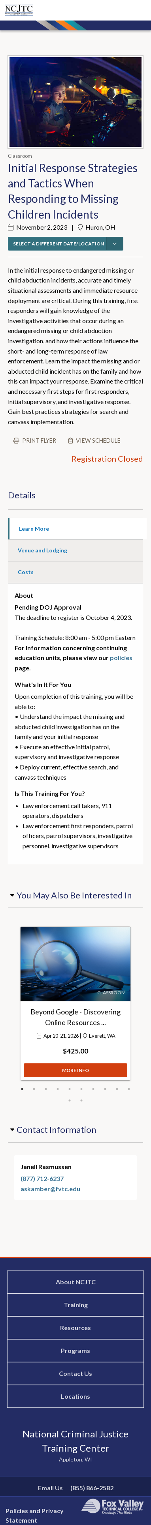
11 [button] (70, 1100)
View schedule (98, 440)
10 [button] (129, 1089)
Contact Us (75, 1373)
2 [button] (34, 1089)
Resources (75, 1327)
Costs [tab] (26, 572)
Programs (75, 1350)
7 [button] (93, 1089)
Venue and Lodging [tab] (42, 550)
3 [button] (46, 1089)
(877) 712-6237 (42, 1178)
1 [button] (22, 1089)
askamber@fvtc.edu (50, 1188)
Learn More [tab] (34, 528)
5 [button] (70, 1089)
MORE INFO (75, 1072)
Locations (75, 1396)
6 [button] (81, 1089)
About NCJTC (76, 1281)
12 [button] (81, 1100)
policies (121, 657)
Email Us (50, 1487)
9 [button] (117, 1089)
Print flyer (39, 440)
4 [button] (58, 1089)
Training (76, 1304)
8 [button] (105, 1089)
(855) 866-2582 (91, 1487)
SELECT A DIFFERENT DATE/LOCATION (58, 244)
